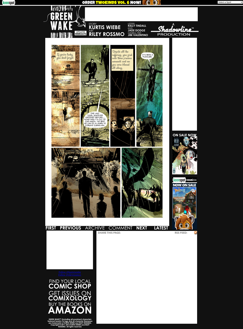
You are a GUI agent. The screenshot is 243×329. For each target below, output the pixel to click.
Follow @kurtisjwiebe (70, 272)
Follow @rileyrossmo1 (69, 275)
